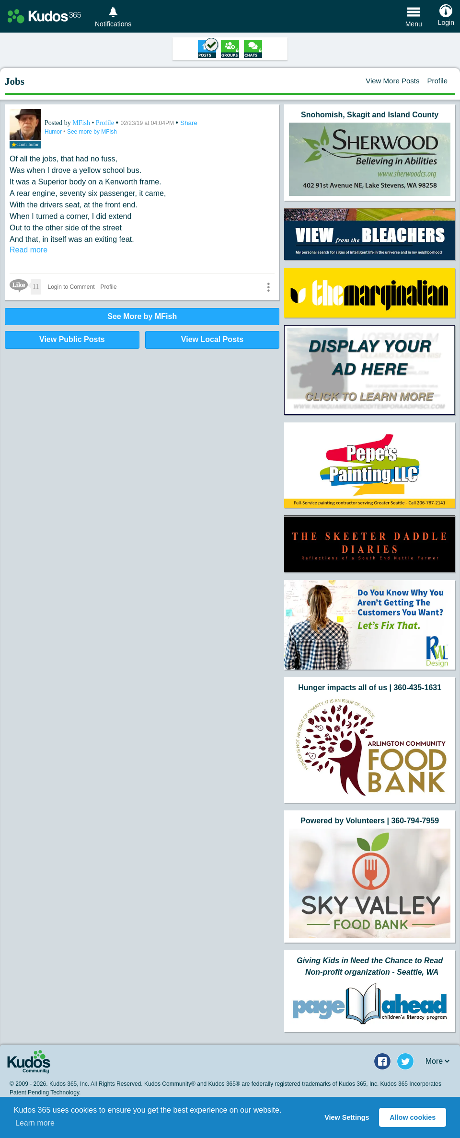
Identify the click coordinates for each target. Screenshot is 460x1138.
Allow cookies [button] (413, 1117)
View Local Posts (212, 339)
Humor (54, 131)
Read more (28, 250)
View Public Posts (72, 339)
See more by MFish (92, 131)
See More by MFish (142, 316)
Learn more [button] (35, 1123)
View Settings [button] (346, 1117)
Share (188, 122)
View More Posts (392, 81)
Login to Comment (70, 287)
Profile (437, 81)
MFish (82, 122)
